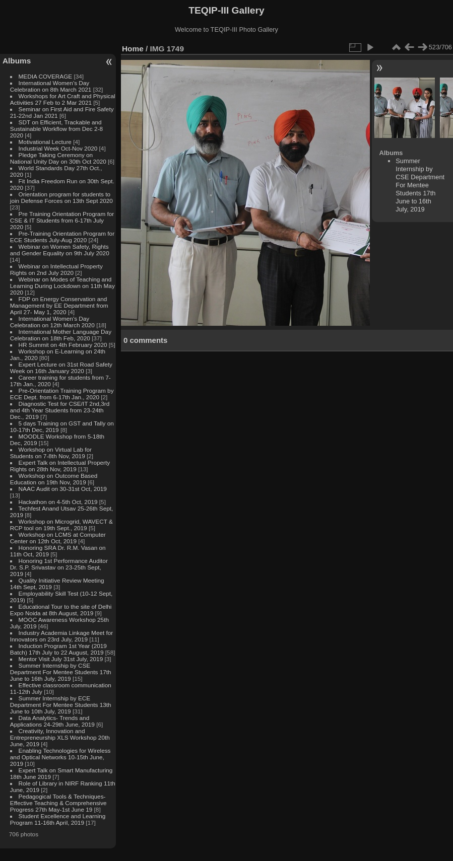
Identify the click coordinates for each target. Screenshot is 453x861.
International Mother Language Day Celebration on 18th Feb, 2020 (60, 334)
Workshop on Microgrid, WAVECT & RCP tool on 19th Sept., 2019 (61, 524)
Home (133, 48)
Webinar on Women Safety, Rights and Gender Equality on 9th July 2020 (59, 249)
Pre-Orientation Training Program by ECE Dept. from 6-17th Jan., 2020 (62, 393)
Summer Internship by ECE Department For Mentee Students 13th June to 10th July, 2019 (60, 704)
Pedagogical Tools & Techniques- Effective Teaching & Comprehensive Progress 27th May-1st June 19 (58, 803)
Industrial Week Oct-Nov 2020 (58, 148)
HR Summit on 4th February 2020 (63, 344)
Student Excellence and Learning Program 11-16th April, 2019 (57, 819)
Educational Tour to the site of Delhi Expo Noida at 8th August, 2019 (61, 609)
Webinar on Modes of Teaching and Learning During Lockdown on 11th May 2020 (62, 286)
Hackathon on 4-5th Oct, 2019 (58, 501)
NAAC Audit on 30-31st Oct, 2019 (63, 488)
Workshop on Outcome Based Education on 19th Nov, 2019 (54, 478)
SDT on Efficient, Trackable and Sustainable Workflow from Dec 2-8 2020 (56, 128)
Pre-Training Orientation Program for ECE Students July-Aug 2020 (62, 236)
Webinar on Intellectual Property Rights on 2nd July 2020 (56, 269)
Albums (17, 60)
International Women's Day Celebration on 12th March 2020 (52, 321)
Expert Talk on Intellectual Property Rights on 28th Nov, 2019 (60, 465)
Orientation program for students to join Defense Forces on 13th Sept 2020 (61, 197)
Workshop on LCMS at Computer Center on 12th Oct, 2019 (58, 537)
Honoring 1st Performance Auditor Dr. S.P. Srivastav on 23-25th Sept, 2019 (59, 567)
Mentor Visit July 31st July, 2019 (62, 659)
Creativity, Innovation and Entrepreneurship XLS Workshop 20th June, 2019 (60, 737)
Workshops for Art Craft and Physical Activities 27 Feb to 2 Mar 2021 (62, 99)
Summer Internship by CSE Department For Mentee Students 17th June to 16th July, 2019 (60, 672)
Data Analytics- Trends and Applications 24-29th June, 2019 (52, 721)
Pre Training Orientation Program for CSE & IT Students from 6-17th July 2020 (62, 220)
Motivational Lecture (45, 141)
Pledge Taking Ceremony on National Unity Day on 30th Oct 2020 (58, 158)
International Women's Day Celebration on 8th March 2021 (51, 86)
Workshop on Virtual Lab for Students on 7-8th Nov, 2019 (51, 452)
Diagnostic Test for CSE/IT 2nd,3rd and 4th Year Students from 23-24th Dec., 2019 (59, 410)
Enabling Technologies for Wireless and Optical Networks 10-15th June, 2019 (60, 757)
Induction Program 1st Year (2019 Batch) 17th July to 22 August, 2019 (58, 649)
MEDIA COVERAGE (46, 76)
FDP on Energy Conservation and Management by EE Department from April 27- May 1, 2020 (59, 305)
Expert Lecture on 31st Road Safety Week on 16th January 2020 (61, 367)
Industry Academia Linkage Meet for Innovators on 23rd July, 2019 (61, 635)
